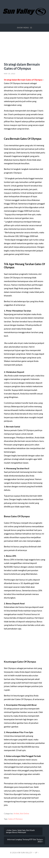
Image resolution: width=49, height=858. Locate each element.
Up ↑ (37, 853)
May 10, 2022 (9, 74)
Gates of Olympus (15, 819)
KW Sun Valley (24, 853)
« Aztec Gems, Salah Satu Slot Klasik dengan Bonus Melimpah (20, 831)
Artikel (16, 813)
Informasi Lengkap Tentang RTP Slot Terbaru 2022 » (25, 840)
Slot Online (24, 813)
